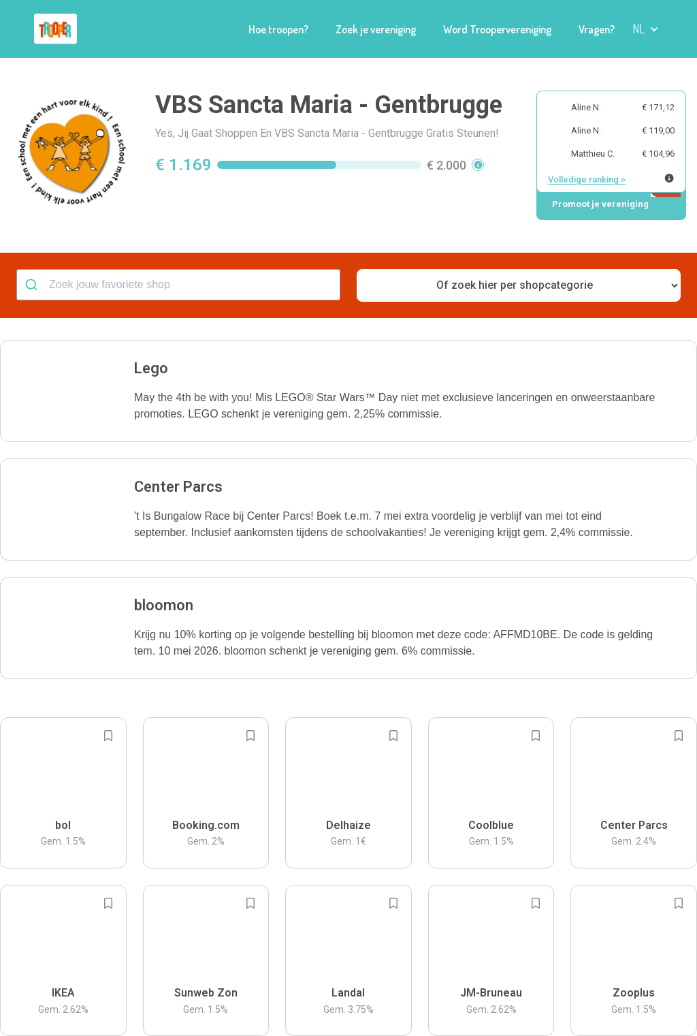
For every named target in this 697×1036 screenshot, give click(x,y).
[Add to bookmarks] (108, 735)
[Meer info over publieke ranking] (669, 178)
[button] (348, 391)
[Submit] (33, 285)
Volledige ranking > (587, 179)
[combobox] (178, 284)
